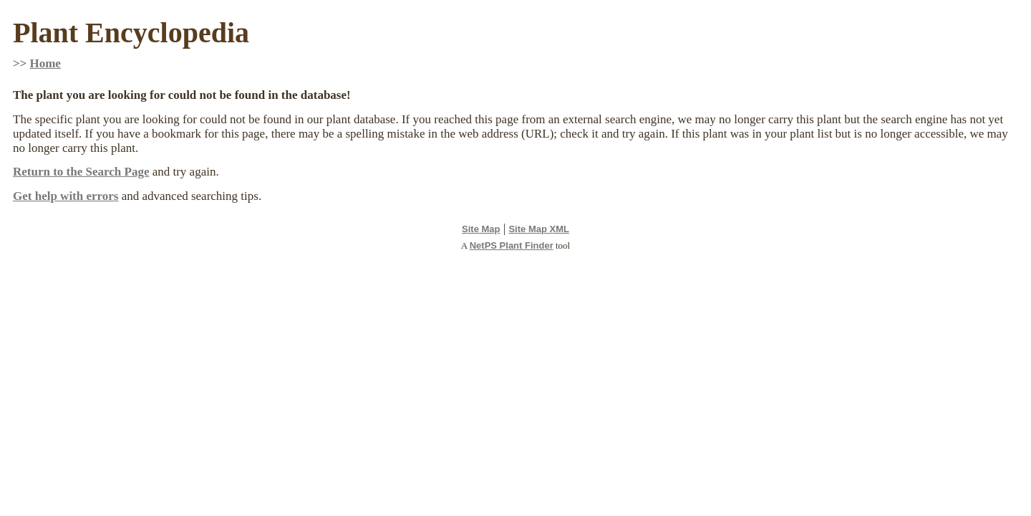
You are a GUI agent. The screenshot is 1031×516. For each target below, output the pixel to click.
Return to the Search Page (81, 171)
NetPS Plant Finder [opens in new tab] (511, 245)
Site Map (481, 229)
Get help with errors (65, 196)
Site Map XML (538, 229)
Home (44, 63)
